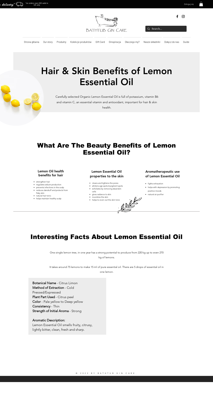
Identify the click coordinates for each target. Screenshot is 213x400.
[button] (201, 4)
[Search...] (166, 29)
